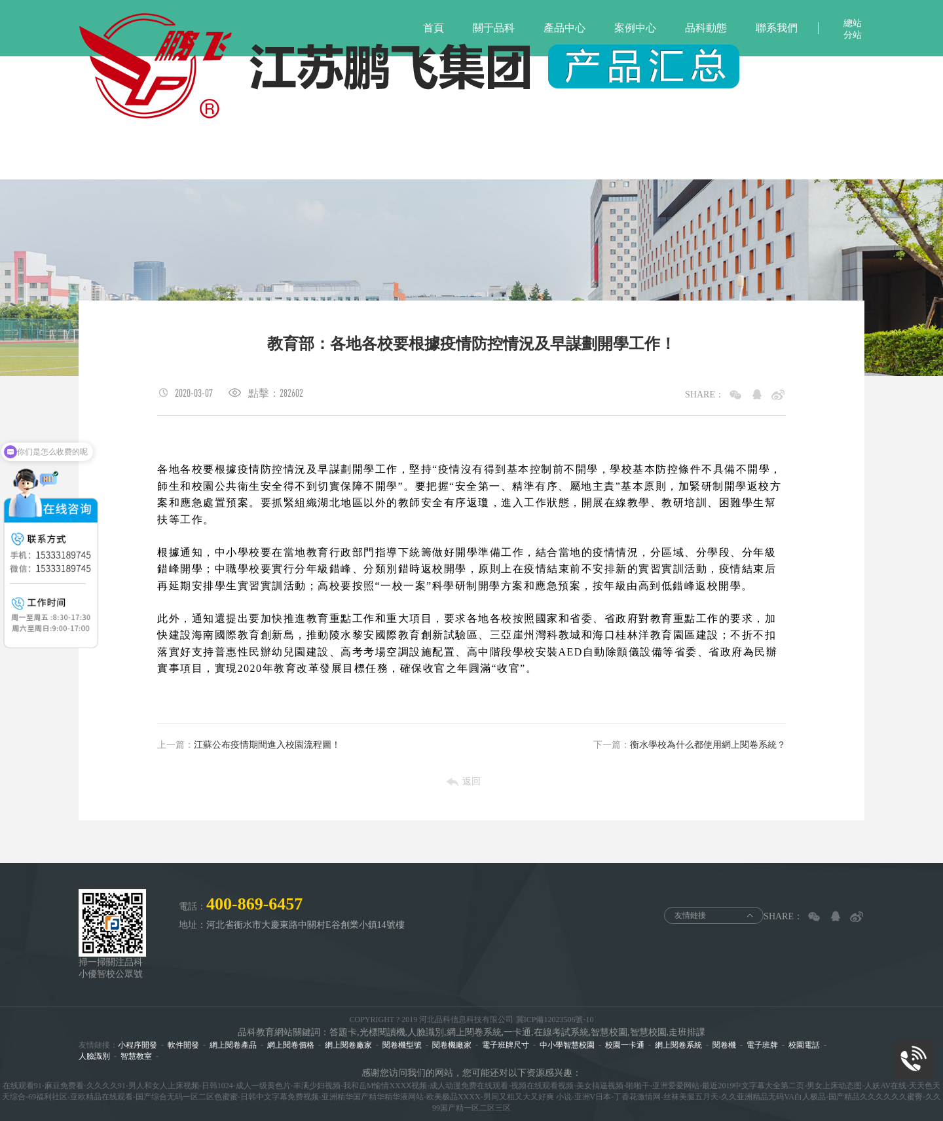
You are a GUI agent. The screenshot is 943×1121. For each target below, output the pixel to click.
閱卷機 (724, 1045)
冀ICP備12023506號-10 (555, 1019)
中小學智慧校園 (567, 1045)
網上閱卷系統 (678, 1045)
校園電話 (804, 1045)
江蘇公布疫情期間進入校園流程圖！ (249, 745)
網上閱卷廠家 (348, 1045)
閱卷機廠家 (452, 1045)
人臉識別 (94, 1056)
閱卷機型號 (402, 1045)
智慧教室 (136, 1056)
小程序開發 (137, 1045)
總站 (852, 23)
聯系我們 (777, 27)
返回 (471, 781)
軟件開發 (183, 1045)
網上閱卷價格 (290, 1045)
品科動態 (706, 27)
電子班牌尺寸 (505, 1045)
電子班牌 (762, 1045)
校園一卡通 (624, 1045)
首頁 (433, 27)
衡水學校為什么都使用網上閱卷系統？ (689, 745)
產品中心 (564, 27)
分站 (852, 35)
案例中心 (635, 27)
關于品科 (494, 27)
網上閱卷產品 (233, 1045)
